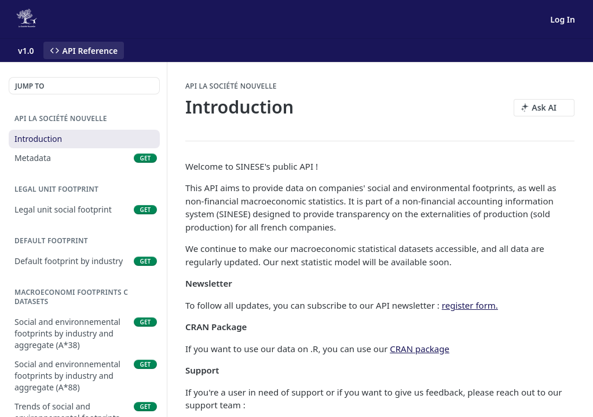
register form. (470, 305)
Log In (562, 19)
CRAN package (419, 348)
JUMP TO (29, 86)
